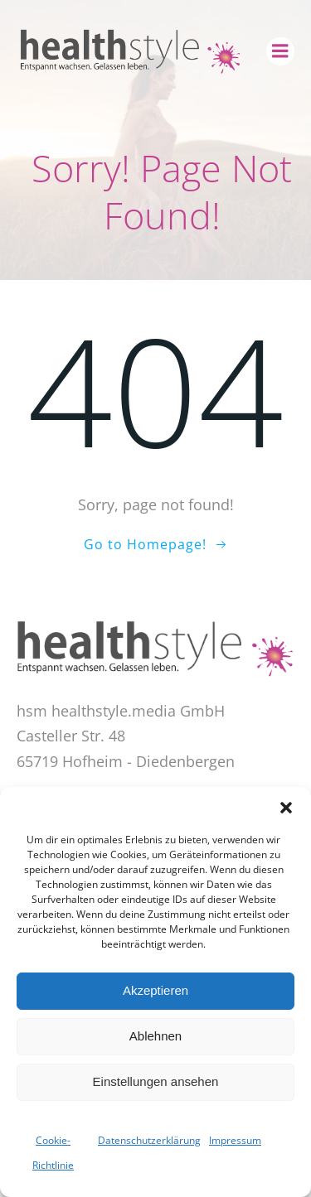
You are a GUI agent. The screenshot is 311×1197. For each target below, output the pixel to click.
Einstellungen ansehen (156, 1081)
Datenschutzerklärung (149, 1140)
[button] (286, 807)
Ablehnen (155, 1036)
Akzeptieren (155, 990)
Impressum (235, 1140)
